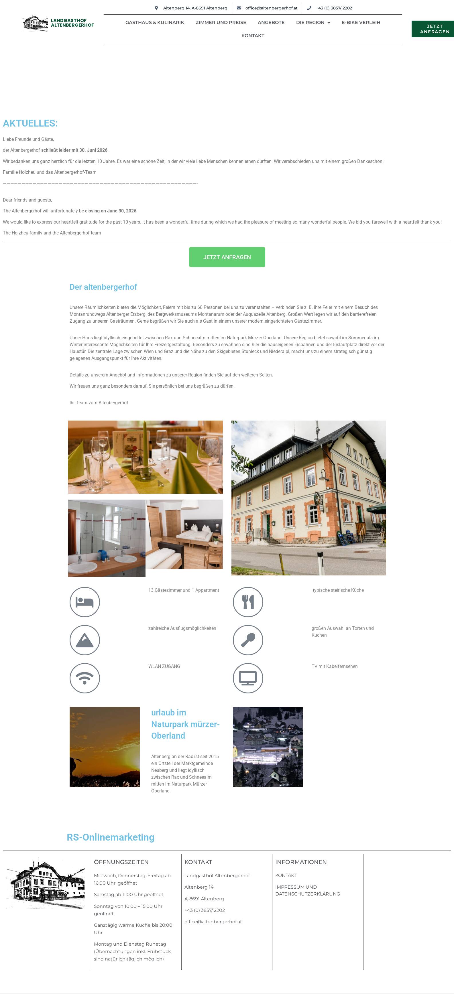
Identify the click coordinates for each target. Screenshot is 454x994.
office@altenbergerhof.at (213, 921)
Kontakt (252, 35)
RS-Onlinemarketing (110, 837)
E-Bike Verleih (361, 22)
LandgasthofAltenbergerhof (72, 22)
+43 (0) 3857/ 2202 (204, 910)
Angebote (271, 22)
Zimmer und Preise (221, 22)
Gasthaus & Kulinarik (154, 22)
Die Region (313, 22)
